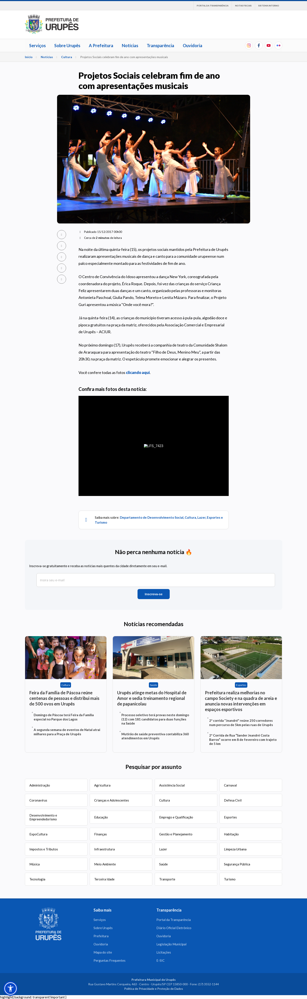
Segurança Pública (237, 864)
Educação (101, 817)
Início (29, 57)
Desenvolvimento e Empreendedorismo (43, 817)
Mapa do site (103, 952)
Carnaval (230, 785)
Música (34, 864)
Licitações (163, 952)
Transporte (167, 879)
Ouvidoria (192, 45)
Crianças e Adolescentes (111, 800)
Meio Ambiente (105, 864)
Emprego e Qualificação (176, 817)
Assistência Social (172, 785)
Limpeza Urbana (235, 849)
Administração (39, 785)
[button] (10, 988)
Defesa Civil (233, 800)
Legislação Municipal (171, 944)
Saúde (163, 864)
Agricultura (102, 785)
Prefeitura (101, 936)
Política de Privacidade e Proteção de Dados (153, 988)
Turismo (230, 879)
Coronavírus (38, 800)
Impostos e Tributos (43, 849)
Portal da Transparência (212, 5)
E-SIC (160, 960)
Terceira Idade (104, 879)
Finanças (100, 834)
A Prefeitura (101, 45)
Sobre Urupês (67, 45)
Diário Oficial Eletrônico (173, 928)
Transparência (160, 45)
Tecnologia (37, 879)
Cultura (66, 57)
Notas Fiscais (243, 5)
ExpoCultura (38, 834)
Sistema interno (268, 5)
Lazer (163, 849)
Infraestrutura (104, 849)
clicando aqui (138, 372)
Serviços (37, 45)
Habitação (231, 834)
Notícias (130, 45)
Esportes (230, 817)
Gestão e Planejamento (175, 834)
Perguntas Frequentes (110, 960)
